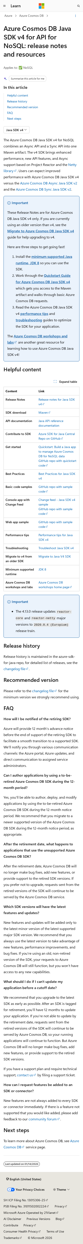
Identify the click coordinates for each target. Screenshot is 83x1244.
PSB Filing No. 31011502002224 (25, 1206)
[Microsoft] (41, 6)
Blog (59, 1219)
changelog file (14, 668)
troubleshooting (29, 320)
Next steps (14, 118)
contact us (25, 1075)
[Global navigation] (4, 6)
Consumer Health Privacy (21, 1231)
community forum (43, 1119)
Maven (43, 412)
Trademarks (11, 1238)
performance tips (34, 313)
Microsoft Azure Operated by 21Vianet (30, 1213)
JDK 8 (42, 569)
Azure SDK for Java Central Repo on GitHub (57, 436)
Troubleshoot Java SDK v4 (56, 548)
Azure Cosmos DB (31, 15)
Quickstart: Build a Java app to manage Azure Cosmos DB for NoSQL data (57, 451)
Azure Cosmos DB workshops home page (54, 584)
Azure (8, 15)
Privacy (59, 1206)
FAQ (10, 113)
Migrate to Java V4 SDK (55, 556)
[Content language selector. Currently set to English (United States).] (24, 1179)
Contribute (11, 1225)
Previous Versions (38, 1219)
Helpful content (17, 95)
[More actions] (75, 15)
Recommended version (22, 107)
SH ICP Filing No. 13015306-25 (24, 1200)
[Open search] (78, 6)
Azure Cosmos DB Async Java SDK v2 (48, 183)
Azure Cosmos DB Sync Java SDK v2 (43, 189)
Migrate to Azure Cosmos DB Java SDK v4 (40, 231)
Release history (17, 101)
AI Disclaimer (12, 1219)
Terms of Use (55, 1231)
